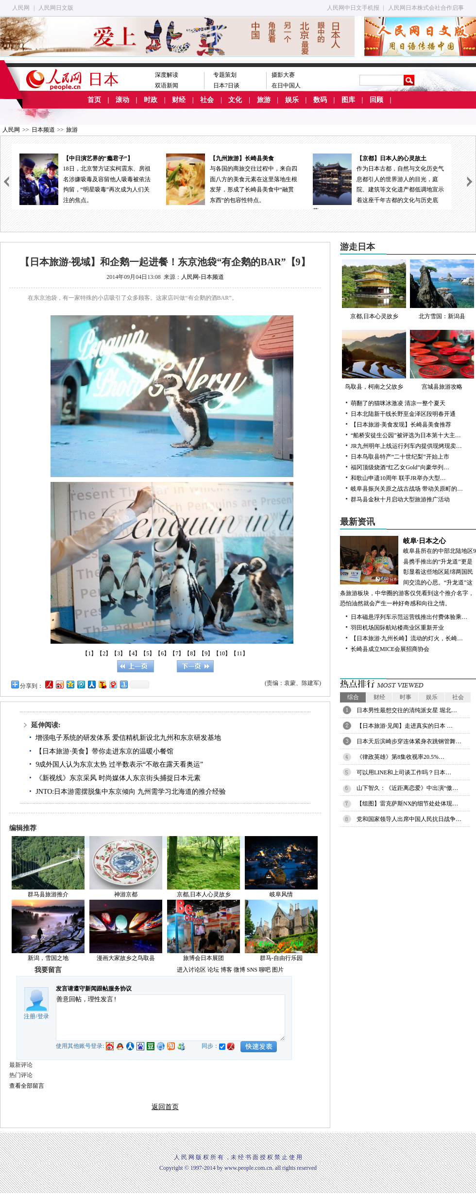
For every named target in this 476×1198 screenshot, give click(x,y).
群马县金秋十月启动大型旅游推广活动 (400, 499)
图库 (348, 99)
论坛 (213, 969)
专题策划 (225, 74)
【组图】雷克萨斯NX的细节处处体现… (407, 803)
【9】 (206, 653)
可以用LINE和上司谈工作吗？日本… (404, 772)
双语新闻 (166, 85)
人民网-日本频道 (202, 277)
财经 (179, 99)
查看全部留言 (26, 1085)
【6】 (162, 653)
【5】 (147, 653)
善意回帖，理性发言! (170, 1017)
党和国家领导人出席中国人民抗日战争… (409, 819)
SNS (252, 969)
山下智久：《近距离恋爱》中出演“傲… (407, 788)
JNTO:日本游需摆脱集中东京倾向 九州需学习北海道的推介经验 (130, 791)
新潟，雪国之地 (48, 958)
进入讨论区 (191, 969)
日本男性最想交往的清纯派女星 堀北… (407, 710)
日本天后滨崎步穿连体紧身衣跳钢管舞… (409, 741)
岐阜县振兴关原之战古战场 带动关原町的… (407, 488)
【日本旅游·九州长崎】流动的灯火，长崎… (407, 638)
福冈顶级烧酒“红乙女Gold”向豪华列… (400, 467)
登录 (43, 1016)
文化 (235, 99)
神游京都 (125, 894)
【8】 (191, 653)
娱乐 (292, 99)
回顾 (376, 99)
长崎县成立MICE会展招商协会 (390, 649)
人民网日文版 (55, 7)
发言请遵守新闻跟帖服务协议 (94, 988)
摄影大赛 (283, 74)
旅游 (264, 99)
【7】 (177, 653)
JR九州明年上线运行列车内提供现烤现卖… (406, 446)
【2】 (104, 653)
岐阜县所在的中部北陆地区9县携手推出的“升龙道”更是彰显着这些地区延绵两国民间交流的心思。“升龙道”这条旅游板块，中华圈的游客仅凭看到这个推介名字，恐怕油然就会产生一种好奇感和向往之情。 (408, 571)
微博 (239, 969)
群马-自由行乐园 (281, 958)
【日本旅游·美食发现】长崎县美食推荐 (401, 424)
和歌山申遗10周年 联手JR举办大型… (398, 478)
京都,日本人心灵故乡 (204, 894)
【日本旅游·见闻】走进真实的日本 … (405, 725)
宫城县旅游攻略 (442, 360)
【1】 (89, 653)
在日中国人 (286, 85)
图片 (278, 969)
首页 (94, 99)
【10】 (222, 653)
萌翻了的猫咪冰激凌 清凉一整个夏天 (398, 403)
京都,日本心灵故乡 (374, 289)
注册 (29, 1016)
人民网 (21, 7)
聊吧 (265, 969)
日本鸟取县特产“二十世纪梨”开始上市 (400, 456)
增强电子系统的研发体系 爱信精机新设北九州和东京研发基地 (128, 737)
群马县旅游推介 (48, 894)
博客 (226, 969)
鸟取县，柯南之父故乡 (374, 360)
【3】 (118, 653)
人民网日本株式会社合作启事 (426, 7)
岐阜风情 (281, 894)
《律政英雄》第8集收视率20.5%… (400, 756)
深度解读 (166, 74)
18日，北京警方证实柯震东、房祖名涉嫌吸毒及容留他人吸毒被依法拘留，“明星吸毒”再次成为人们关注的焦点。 (85, 179)
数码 (320, 99)
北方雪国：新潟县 (442, 289)
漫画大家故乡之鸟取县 (126, 958)
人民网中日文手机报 (353, 7)
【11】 (239, 653)
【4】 (133, 653)
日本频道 (43, 129)
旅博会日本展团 (203, 958)
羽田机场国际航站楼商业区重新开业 (397, 627)
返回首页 (165, 1107)
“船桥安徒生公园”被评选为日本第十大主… (406, 435)
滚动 (122, 99)
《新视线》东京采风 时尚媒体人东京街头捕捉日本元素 (118, 778)
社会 (207, 99)
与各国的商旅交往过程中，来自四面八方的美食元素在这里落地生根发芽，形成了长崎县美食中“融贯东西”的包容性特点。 (231, 179)
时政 (150, 99)
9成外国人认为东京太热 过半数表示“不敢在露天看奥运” (119, 764)
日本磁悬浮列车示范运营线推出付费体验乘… (409, 617)
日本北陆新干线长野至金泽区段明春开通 (403, 414)
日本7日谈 (226, 85)
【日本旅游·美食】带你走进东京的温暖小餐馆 (104, 751)
